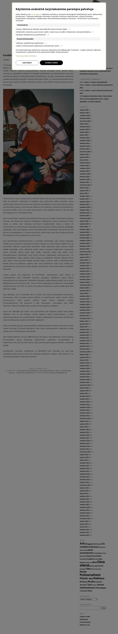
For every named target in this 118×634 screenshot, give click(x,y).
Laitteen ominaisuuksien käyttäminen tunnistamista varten (39, 46)
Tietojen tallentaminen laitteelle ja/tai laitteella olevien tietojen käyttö (43, 29)
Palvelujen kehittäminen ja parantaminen (32, 35)
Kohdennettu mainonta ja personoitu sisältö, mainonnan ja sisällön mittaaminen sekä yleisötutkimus (55, 32)
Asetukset (27, 63)
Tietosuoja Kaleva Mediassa (26, 56)
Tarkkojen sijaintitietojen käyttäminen (31, 43)
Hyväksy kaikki (51, 63)
